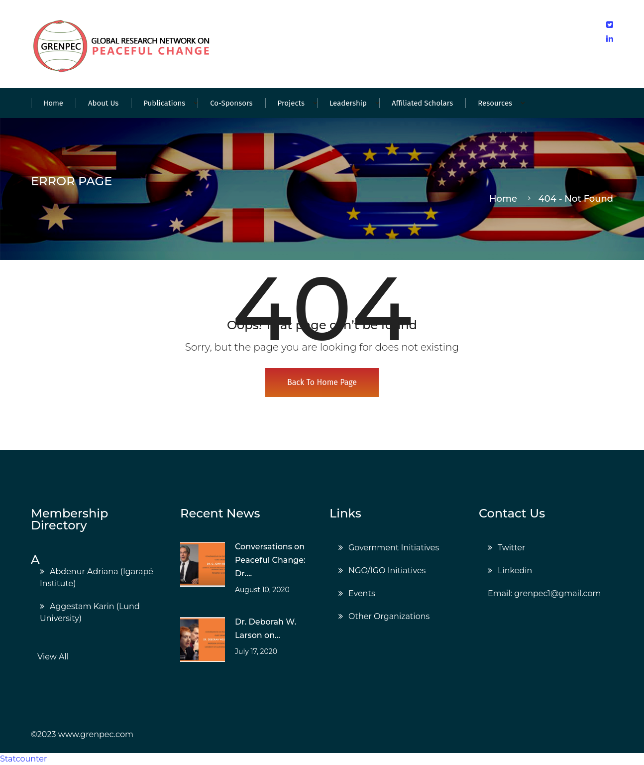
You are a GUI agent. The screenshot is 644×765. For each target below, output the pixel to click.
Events (361, 593)
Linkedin (515, 570)
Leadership (348, 103)
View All (53, 656)
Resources (495, 103)
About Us (103, 103)
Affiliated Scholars (422, 103)
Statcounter (23, 759)
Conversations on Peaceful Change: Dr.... (270, 560)
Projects (291, 103)
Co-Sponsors (231, 103)
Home (53, 103)
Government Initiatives (393, 547)
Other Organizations (388, 616)
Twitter (511, 547)
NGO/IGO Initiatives (387, 570)
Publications (164, 103)
